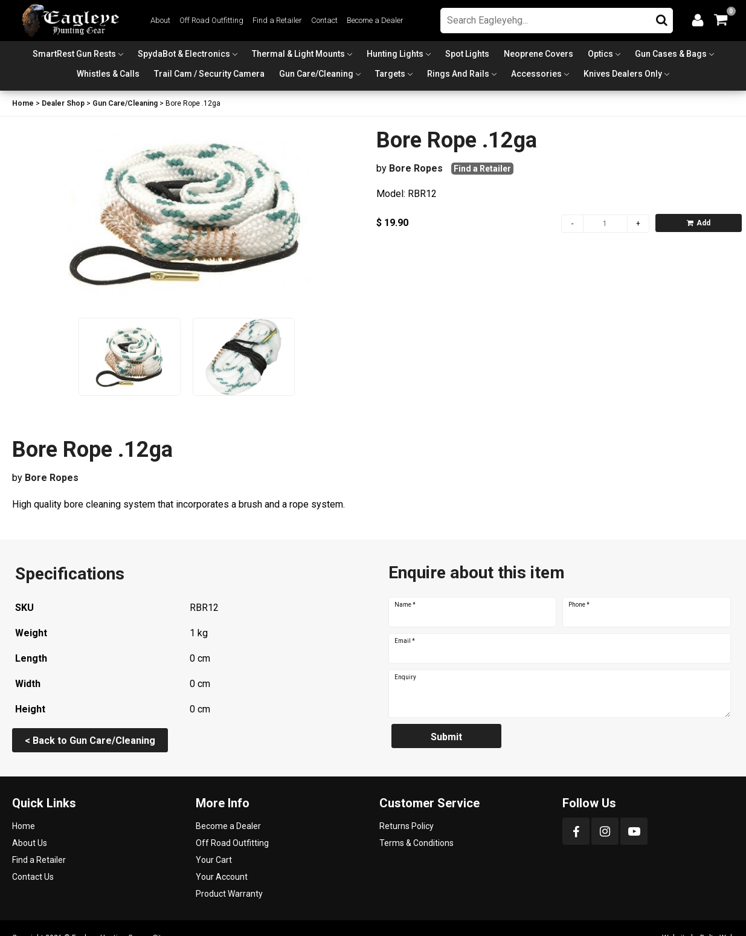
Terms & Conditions (416, 843)
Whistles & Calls (108, 74)
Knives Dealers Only (623, 74)
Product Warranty (229, 894)
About (160, 20)
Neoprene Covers (538, 54)
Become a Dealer (375, 20)
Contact (324, 20)
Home (23, 103)
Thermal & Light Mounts (298, 54)
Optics (600, 54)
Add (698, 223)
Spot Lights (467, 54)
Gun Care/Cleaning (316, 74)
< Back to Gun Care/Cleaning (90, 740)
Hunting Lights (395, 54)
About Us (29, 843)
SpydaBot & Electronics (184, 54)
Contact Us (33, 877)
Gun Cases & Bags (671, 54)
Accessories (536, 74)
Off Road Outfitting (211, 20)
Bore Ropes (416, 168)
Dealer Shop (63, 103)
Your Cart (214, 860)
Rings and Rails (458, 74)
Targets (390, 74)
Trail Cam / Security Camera (209, 74)
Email (404, 641)
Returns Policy (406, 826)
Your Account (222, 877)
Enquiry (405, 677)
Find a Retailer (277, 20)
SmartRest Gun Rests (74, 54)
